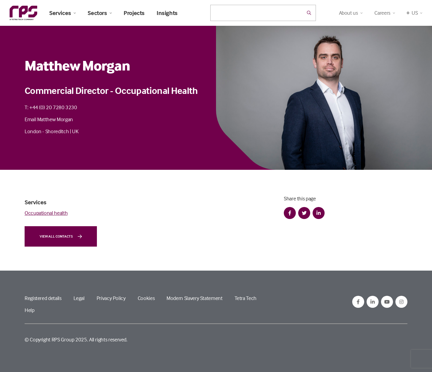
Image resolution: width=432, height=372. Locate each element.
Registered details (43, 298)
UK (75, 131)
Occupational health (46, 212)
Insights (167, 12)
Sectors (100, 12)
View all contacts (61, 236)
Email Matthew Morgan (49, 119)
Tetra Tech (245, 298)
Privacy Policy (111, 298)
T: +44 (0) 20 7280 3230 (51, 107)
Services (62, 12)
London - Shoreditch (47, 131)
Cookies (146, 298)
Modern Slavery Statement (194, 298)
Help (29, 310)
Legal (79, 298)
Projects (134, 12)
